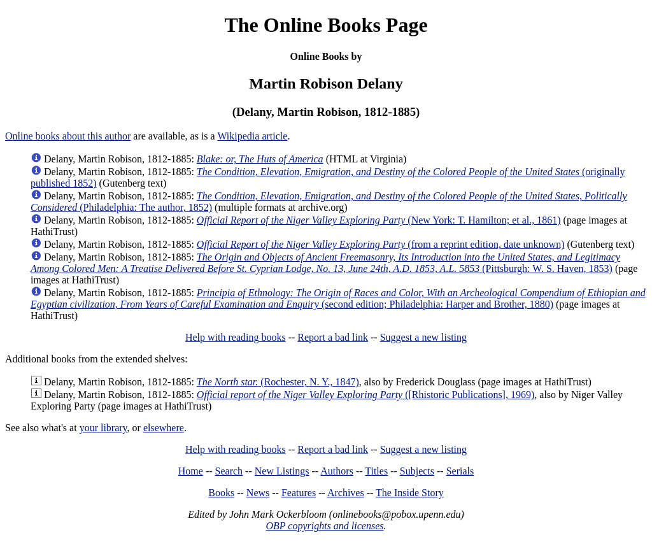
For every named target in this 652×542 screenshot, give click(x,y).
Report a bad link (332, 337)
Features (298, 492)
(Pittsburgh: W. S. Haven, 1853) (325, 263)
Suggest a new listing (423, 337)
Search (229, 471)
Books (221, 492)
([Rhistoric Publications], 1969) (365, 394)
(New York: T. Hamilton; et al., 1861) (379, 220)
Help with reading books (235, 337)
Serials (460, 471)
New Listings (282, 471)
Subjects (417, 471)
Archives (345, 492)
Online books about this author (68, 136)
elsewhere (163, 427)
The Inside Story (410, 492)
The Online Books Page (325, 24)
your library (103, 427)
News (257, 492)
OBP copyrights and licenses (324, 525)
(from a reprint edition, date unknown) (381, 244)
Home (190, 471)
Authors (336, 471)
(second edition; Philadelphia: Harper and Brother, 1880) (338, 298)
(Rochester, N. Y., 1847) (278, 381)
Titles (376, 471)
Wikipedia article (252, 136)
